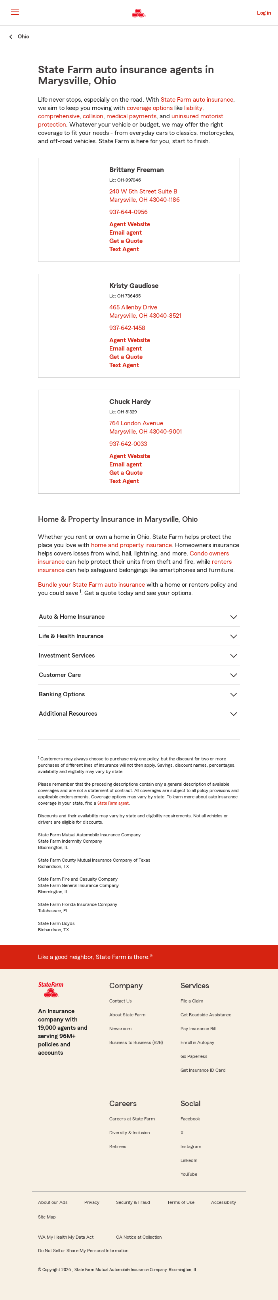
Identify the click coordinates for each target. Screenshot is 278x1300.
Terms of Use (180, 1202)
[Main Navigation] (14, 12)
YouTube (189, 1174)
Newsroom (120, 1028)
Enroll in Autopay (197, 1042)
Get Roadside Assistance (206, 1014)
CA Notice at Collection (139, 1237)
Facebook (190, 1118)
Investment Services (67, 655)
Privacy (91, 1202)
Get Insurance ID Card (203, 1070)
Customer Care (60, 675)
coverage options (150, 108)
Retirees (117, 1146)
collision (93, 116)
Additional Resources (68, 714)
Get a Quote (126, 241)
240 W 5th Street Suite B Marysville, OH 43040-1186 (145, 195)
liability (193, 108)
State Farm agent (113, 803)
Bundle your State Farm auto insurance (91, 585)
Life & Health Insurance (71, 636)
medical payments (131, 116)
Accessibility (223, 1202)
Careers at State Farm (132, 1118)
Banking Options (62, 694)
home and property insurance (131, 545)
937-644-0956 (128, 212)
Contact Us (120, 1001)
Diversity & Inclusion (129, 1132)
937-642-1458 (127, 328)
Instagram (191, 1146)
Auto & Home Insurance (72, 617)
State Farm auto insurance (197, 100)
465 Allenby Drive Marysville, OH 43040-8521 (145, 311)
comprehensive (59, 116)
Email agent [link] (125, 232)
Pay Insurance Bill (198, 1028)
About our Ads (53, 1202)
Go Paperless (194, 1056)
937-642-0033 (128, 444)
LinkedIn (189, 1160)
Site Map (47, 1217)
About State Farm (127, 1014)
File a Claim (192, 1001)
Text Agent (124, 249)
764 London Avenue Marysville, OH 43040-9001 (146, 427)
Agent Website (129, 224)
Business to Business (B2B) (136, 1042)
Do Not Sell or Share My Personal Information (83, 1250)
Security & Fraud (133, 1202)
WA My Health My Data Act (65, 1237)
